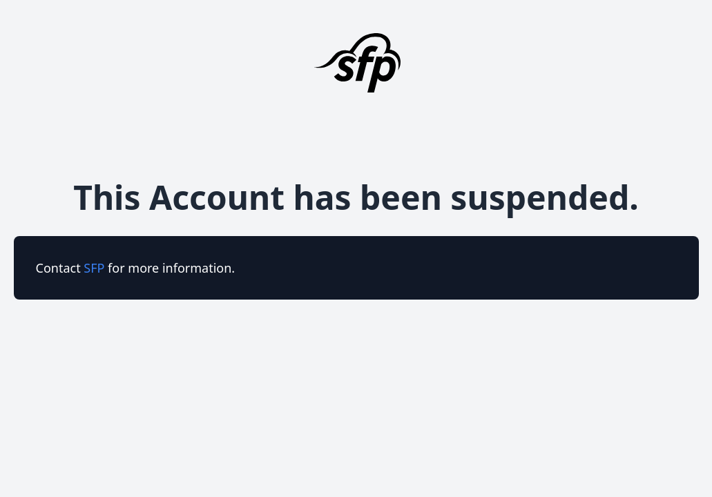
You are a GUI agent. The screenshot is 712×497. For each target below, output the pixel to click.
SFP (96, 268)
